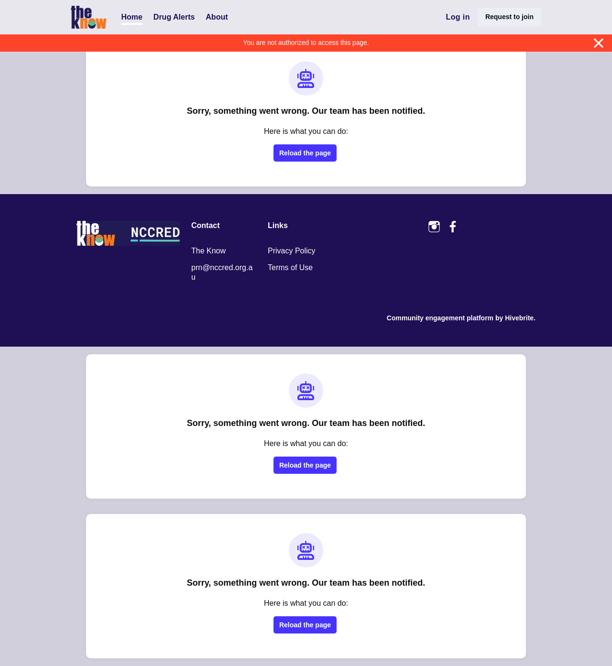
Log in (458, 17)
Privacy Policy (292, 251)
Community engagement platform (440, 318)
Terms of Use (290, 267)
